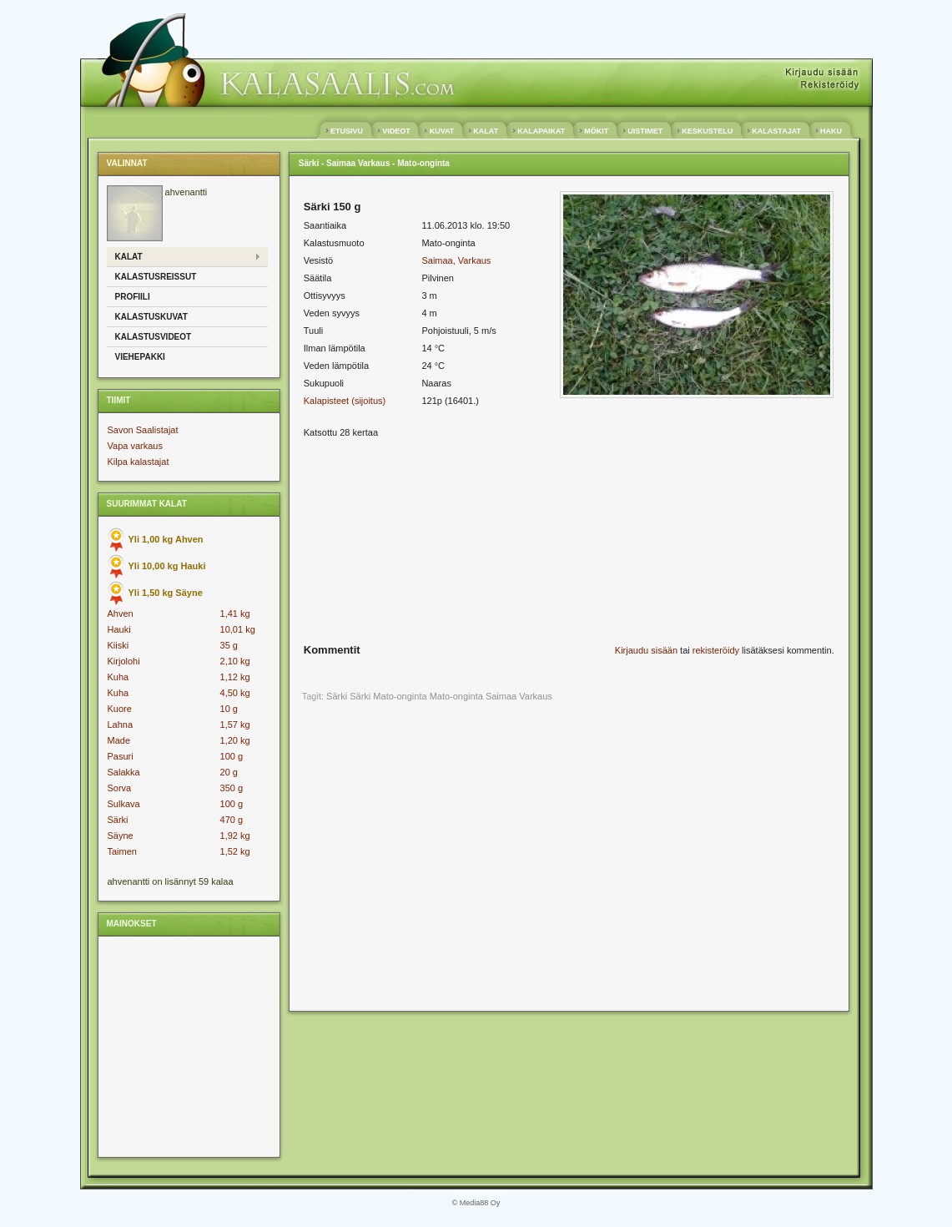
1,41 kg (235, 613)
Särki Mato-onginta (388, 696)
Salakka (124, 772)
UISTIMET (645, 131)
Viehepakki (140, 356)
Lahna (120, 725)
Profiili (132, 296)
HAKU (831, 131)
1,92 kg (235, 836)
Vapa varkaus (135, 446)
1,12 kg (235, 677)
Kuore (120, 709)
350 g (232, 788)
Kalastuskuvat (151, 316)
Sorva (120, 788)
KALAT (486, 131)
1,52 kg (235, 851)
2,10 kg (235, 661)
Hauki (119, 629)
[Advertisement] (187, 1046)
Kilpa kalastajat (138, 462)
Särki (118, 820)
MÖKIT (596, 131)
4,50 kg (235, 693)
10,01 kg (237, 629)
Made (119, 740)
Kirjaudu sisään (646, 650)
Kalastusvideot (153, 336)
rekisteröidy (716, 650)
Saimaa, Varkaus (456, 260)
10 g (229, 709)
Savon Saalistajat (143, 430)
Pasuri (120, 756)
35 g (229, 645)
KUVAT (441, 131)
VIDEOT (396, 131)
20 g (229, 772)
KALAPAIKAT (541, 131)
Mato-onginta (456, 696)
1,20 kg (235, 740)
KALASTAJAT (776, 131)
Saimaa (501, 696)
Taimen (122, 851)
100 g (232, 756)
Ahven (120, 613)
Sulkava (124, 804)
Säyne (120, 836)
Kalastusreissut (156, 276)
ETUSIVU (347, 131)
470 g (232, 820)
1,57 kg (235, 725)
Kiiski (118, 645)
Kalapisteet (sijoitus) (344, 401)
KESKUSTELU (707, 131)
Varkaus (535, 696)
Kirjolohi (124, 661)
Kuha (118, 677)
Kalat (129, 256)
